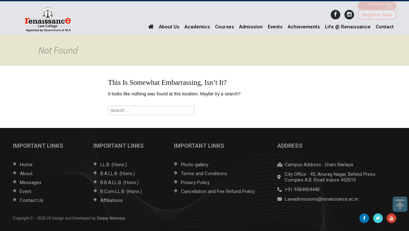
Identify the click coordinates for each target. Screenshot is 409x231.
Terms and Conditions (204, 173)
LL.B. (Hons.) (113, 165)
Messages (31, 182)
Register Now (377, 14)
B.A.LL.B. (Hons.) (117, 173)
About (26, 173)
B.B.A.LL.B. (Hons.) (119, 182)
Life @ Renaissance (348, 27)
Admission (251, 27)
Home (26, 165)
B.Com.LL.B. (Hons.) (121, 191)
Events (275, 27)
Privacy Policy (195, 182)
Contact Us (31, 200)
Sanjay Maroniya (111, 218)
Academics (197, 27)
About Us (169, 27)
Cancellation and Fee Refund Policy (218, 191)
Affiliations (111, 200)
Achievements (304, 27)
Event (25, 191)
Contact (385, 27)
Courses (224, 27)
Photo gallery (194, 165)
